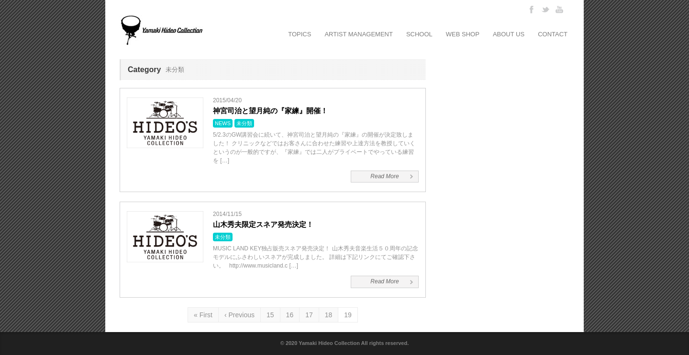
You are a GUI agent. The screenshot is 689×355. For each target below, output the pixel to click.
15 (270, 315)
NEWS (223, 123)
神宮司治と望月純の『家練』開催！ (270, 111)
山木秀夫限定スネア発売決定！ (263, 224)
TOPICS (299, 34)
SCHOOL (419, 34)
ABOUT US (508, 34)
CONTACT (552, 34)
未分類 (244, 123)
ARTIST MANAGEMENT (358, 34)
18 (329, 315)
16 (290, 315)
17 (309, 315)
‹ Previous (239, 315)
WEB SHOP (462, 34)
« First (203, 315)
